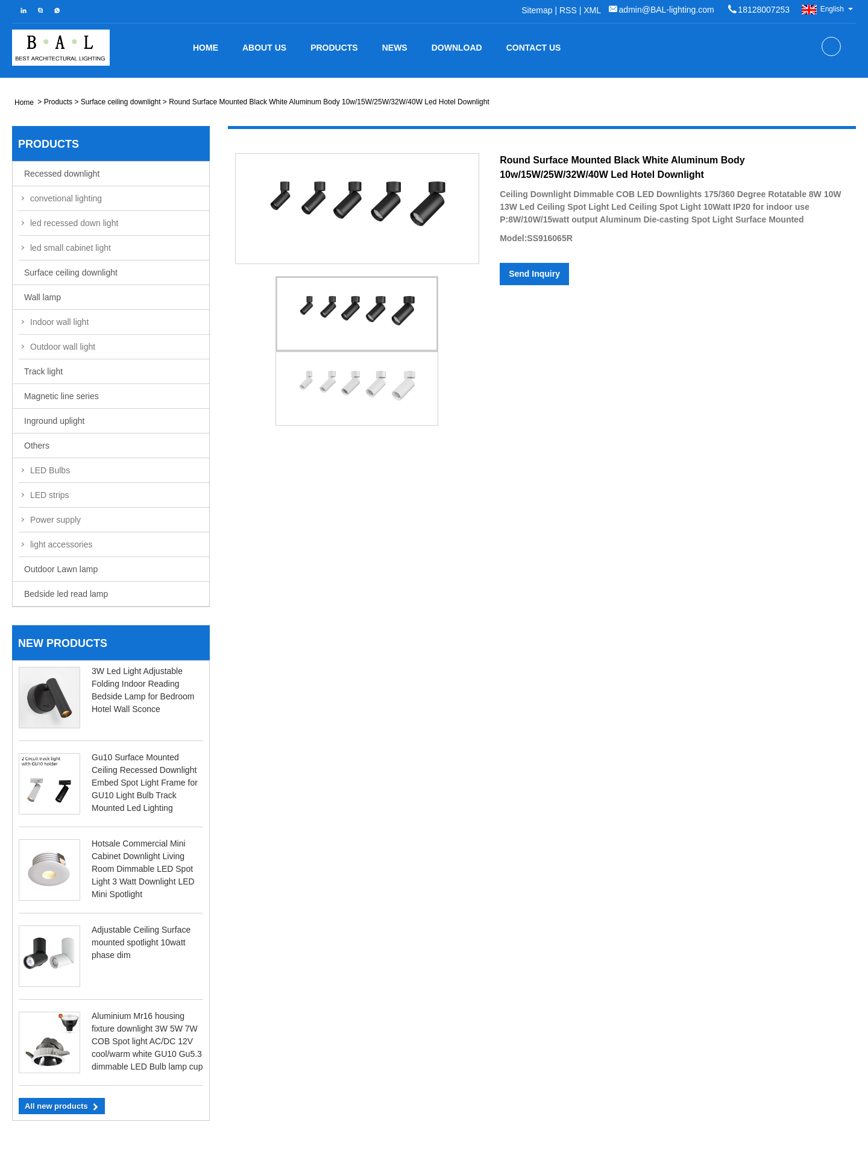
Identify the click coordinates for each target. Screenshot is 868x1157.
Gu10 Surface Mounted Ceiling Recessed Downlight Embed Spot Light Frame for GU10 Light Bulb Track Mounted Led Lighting (145, 782)
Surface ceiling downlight (121, 102)
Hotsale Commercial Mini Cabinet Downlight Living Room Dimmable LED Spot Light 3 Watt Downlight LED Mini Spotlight (143, 869)
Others (36, 445)
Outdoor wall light (62, 347)
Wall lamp (42, 297)
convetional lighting (66, 198)
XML (592, 10)
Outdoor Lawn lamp (61, 569)
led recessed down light (74, 223)
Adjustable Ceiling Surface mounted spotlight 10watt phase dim (141, 942)
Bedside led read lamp (66, 594)
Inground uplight (54, 421)
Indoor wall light (59, 322)
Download (457, 47)
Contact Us (533, 47)
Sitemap (536, 10)
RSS (568, 10)
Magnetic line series (61, 396)
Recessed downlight (61, 173)
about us (264, 47)
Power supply (55, 520)
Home (205, 47)
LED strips (49, 495)
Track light (43, 371)
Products (334, 47)
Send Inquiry (534, 274)
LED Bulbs (50, 470)
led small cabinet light (70, 248)
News (394, 47)
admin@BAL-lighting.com (666, 9)
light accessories (61, 544)
